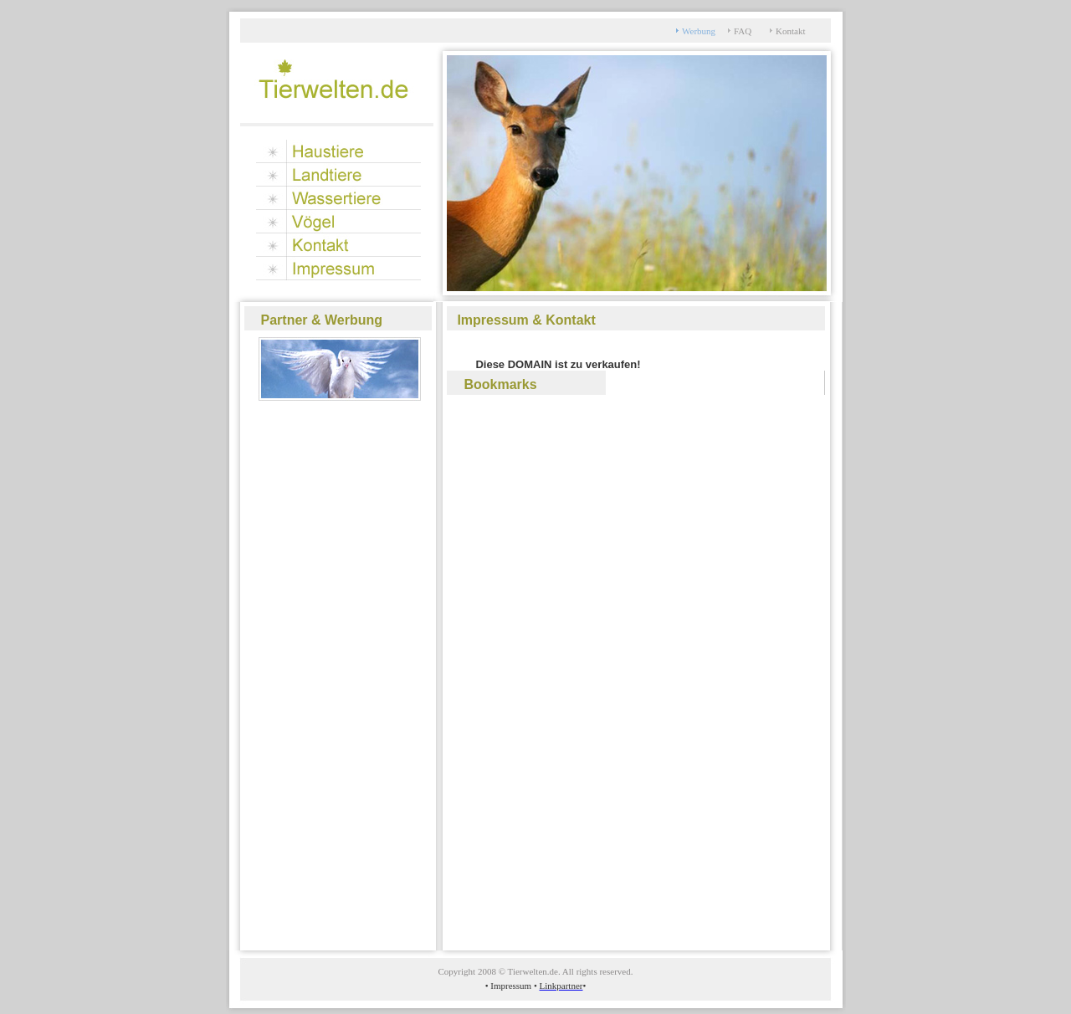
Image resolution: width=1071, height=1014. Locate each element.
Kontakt (790, 31)
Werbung (698, 31)
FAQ (742, 31)
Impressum (512, 986)
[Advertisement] (311, 671)
